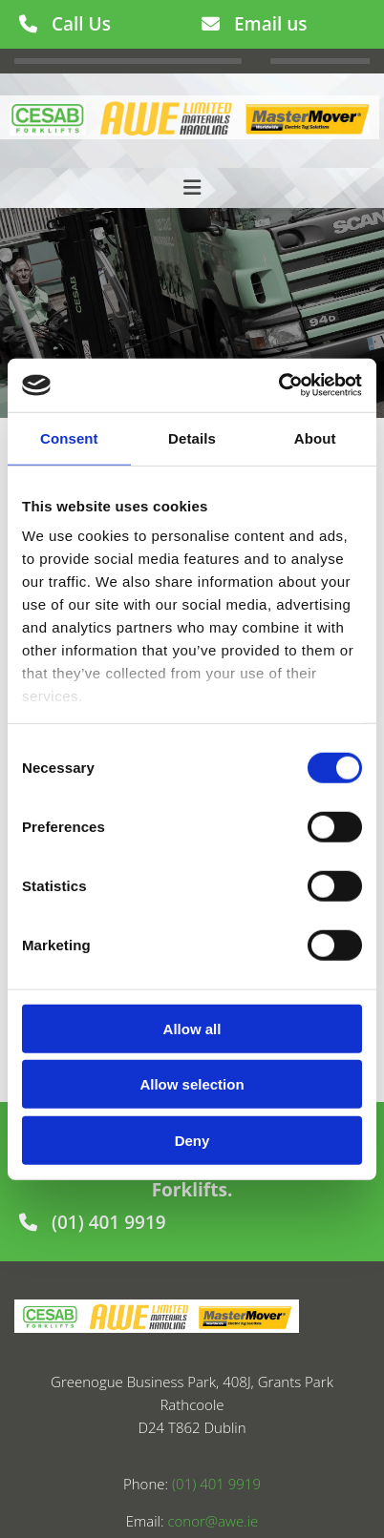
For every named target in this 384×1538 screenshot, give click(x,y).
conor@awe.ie (212, 1520)
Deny (192, 1140)
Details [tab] (192, 437)
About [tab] (315, 437)
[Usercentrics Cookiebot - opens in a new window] (278, 385)
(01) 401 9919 (216, 1483)
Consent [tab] (69, 437)
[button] (65, 24)
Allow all (192, 1028)
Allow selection (191, 1084)
